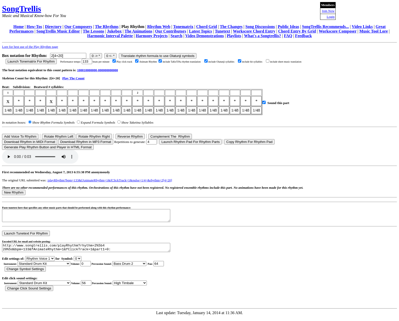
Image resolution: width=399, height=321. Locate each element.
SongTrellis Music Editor (58, 31)
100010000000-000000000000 (97, 70)
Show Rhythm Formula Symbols (53, 122)
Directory (53, 26)
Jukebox (114, 31)
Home (18, 26)
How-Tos (34, 26)
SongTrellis (21, 8)
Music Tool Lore (373, 31)
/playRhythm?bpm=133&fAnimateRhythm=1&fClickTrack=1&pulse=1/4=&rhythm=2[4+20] (109, 180)
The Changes (231, 26)
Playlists (234, 36)
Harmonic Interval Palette (110, 36)
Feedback (303, 36)
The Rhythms (107, 26)
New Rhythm (13, 192)
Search (176, 36)
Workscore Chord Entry (254, 31)
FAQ (288, 36)
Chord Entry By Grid (297, 31)
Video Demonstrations (204, 36)
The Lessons (93, 31)
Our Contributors (170, 31)
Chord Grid (206, 26)
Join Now (328, 11)
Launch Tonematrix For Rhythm (31, 61)
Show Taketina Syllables (137, 122)
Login (331, 17)
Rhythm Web (158, 26)
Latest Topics (200, 31)
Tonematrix (183, 26)
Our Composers (78, 26)
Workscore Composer (338, 31)
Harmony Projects (151, 36)
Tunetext (222, 31)
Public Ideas (288, 26)
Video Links (362, 26)
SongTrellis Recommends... (325, 26)
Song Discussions (260, 26)
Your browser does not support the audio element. (40, 157)
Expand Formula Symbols (98, 122)
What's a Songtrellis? (262, 36)
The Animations (138, 31)
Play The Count (73, 78)
